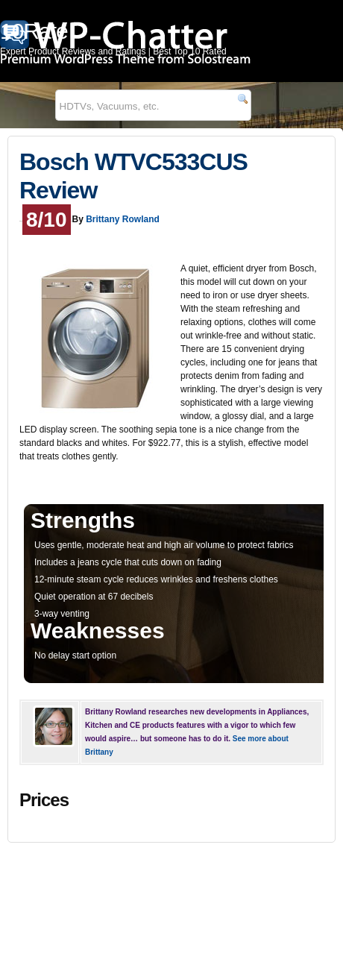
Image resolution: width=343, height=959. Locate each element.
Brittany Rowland (123, 219)
